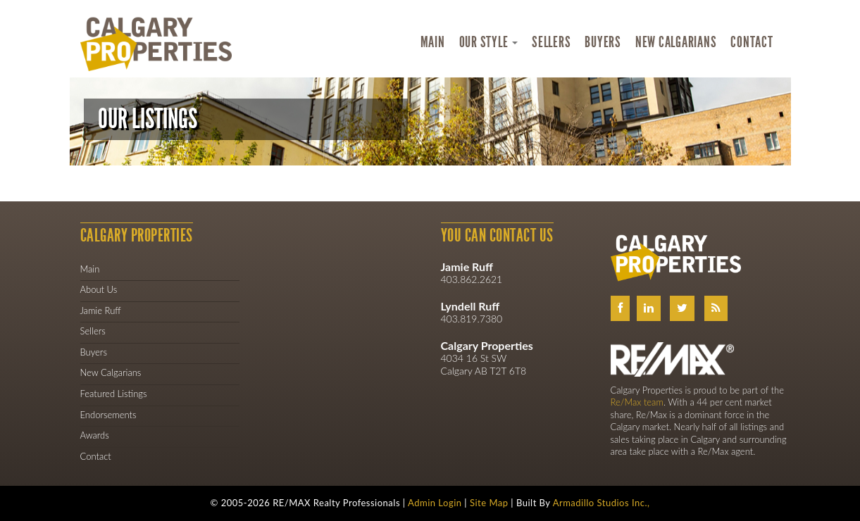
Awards (94, 435)
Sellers (551, 42)
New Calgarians (676, 42)
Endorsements (108, 414)
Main (432, 42)
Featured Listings (113, 393)
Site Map (489, 502)
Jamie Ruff (100, 310)
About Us (99, 289)
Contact (751, 42)
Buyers (603, 42)
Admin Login (435, 502)
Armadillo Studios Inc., (601, 502)
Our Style (488, 42)
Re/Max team (637, 402)
